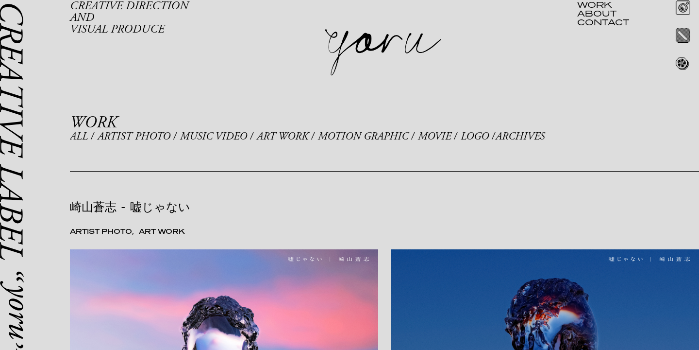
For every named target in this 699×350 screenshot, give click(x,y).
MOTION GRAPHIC (363, 136)
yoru (383, 52)
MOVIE (434, 136)
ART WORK (282, 136)
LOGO (475, 136)
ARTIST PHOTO (134, 136)
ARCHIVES (520, 136)
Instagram (683, 7)
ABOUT (596, 13)
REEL (683, 63)
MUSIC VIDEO (213, 136)
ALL (79, 136)
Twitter (683, 35)
